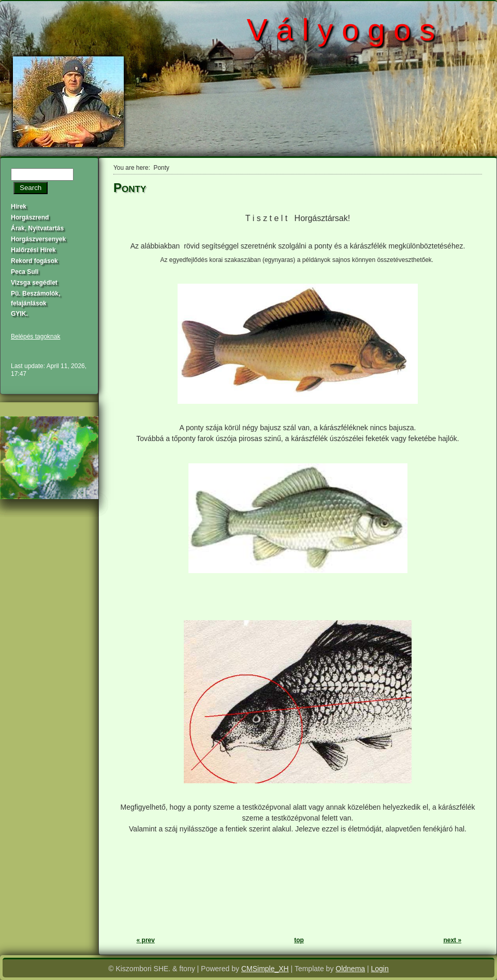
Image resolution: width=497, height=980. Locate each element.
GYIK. (19, 313)
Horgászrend (30, 217)
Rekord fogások (34, 261)
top (299, 940)
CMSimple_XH (265, 968)
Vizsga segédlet (34, 282)
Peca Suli (24, 271)
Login (380, 968)
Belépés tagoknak (35, 336)
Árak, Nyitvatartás (37, 228)
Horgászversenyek (38, 239)
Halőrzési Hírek (33, 250)
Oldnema (350, 968)
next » (452, 940)
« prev (146, 940)
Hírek (18, 206)
